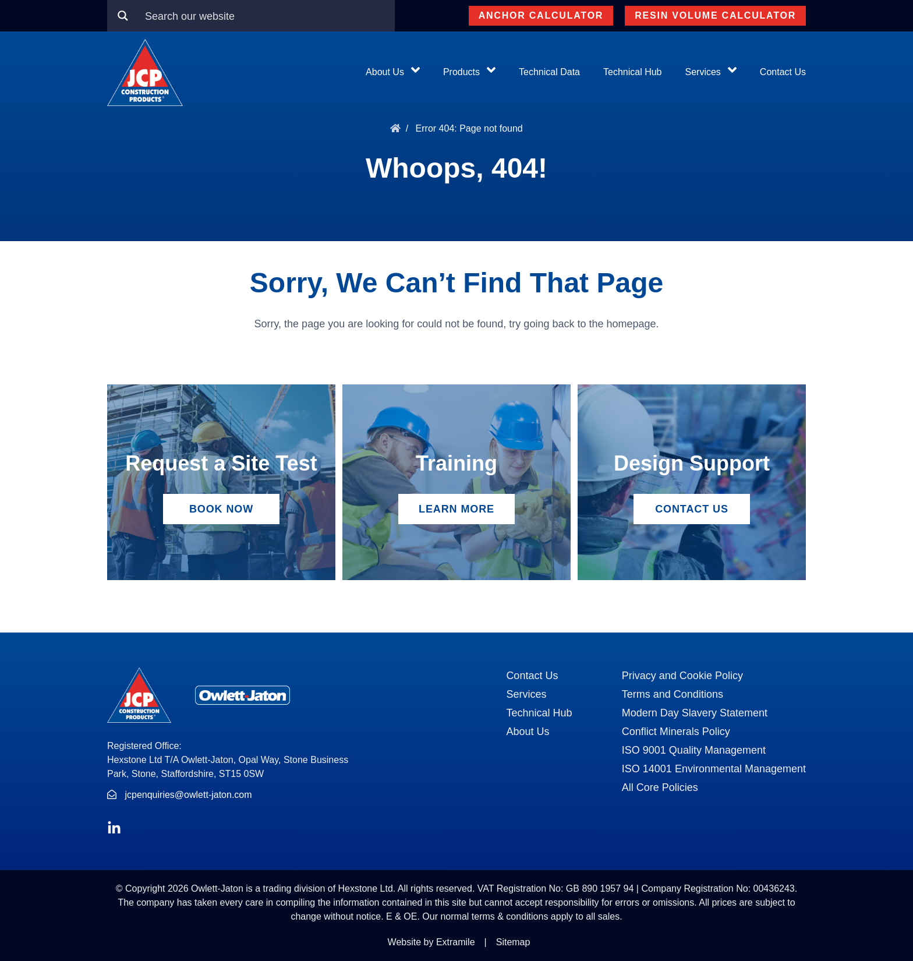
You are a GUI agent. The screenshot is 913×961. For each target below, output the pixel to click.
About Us (385, 72)
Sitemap (513, 942)
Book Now (221, 509)
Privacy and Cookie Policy (682, 675)
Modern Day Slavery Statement (694, 713)
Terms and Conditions (672, 694)
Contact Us (783, 72)
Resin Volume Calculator (715, 15)
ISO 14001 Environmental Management (714, 769)
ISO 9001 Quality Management (694, 750)
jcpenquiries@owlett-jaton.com (188, 795)
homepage (631, 324)
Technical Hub (632, 72)
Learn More (456, 509)
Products (461, 72)
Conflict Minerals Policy (676, 731)
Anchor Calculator (541, 15)
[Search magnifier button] (123, 15)
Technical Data (549, 72)
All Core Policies (660, 787)
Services (703, 72)
